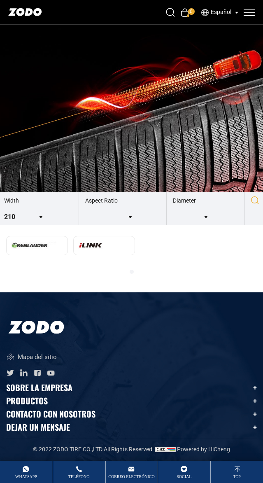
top (237, 476)
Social (184, 476)
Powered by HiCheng (203, 449)
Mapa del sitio (31, 357)
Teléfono (79, 476)
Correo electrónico (131, 476)
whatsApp (26, 476)
